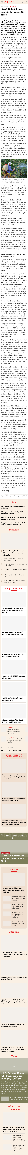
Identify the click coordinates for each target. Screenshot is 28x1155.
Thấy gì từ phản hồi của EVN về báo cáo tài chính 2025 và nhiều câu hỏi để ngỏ (13, 523)
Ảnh (2, 835)
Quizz (14, 838)
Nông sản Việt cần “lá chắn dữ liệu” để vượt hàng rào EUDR (14, 581)
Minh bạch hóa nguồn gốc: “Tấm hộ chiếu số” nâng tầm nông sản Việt (14, 518)
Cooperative (4, 6)
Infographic (14, 835)
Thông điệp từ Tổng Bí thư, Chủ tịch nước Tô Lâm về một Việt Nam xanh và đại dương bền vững (13, 1049)
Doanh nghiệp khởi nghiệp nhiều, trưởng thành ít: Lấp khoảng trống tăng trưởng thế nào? (14, 954)
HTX (7, 496)
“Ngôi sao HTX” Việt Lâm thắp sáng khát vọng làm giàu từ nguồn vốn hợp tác (18, 914)
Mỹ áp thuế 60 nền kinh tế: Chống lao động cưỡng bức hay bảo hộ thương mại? (13, 1002)
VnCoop (14, 870)
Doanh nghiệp (10, 727)
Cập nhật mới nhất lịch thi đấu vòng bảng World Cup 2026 (13, 858)
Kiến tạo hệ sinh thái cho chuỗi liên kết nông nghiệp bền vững (14, 559)
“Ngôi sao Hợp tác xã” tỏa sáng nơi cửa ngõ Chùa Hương (18, 906)
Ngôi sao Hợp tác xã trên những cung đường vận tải (18, 923)
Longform (23, 835)
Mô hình (4, 750)
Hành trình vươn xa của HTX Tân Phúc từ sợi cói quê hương (18, 898)
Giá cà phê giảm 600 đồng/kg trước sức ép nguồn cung (13, 507)
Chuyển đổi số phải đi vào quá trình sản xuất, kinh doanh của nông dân (13, 553)
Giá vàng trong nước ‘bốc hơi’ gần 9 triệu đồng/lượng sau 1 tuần (12, 512)
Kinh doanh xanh (15, 750)
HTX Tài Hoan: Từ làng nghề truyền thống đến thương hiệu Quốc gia (13, 890)
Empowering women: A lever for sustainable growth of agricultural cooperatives (13, 777)
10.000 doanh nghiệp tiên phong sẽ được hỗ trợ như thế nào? (14, 740)
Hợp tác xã (13, 6)
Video (7, 835)
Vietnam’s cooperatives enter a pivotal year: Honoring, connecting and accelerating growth (14, 822)
